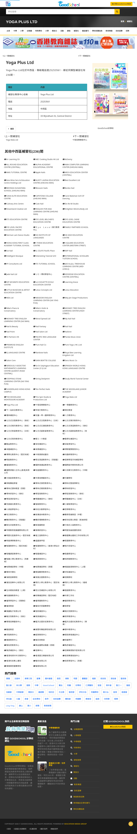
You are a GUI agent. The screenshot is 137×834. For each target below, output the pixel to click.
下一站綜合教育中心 (13, 410)
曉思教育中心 (40, 559)
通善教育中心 (10, 640)
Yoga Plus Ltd (20, 62)
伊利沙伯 (82, 692)
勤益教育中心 (10, 444)
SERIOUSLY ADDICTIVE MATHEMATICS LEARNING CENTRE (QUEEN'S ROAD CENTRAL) (15, 369)
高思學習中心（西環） (73, 661)
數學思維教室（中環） (73, 514)
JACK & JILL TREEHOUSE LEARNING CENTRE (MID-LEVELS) (74, 266)
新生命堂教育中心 (12, 525)
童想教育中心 (69, 600)
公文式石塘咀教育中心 (43, 425)
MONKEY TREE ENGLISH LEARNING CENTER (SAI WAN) (16, 319)
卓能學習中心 (69, 444)
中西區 (43, 108)
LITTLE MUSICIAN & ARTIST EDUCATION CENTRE (17, 291)
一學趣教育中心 (70, 405)
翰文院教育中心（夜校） (15, 616)
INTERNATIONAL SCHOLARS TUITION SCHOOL (76, 257)
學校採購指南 (97, 31)
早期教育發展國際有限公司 (16, 530)
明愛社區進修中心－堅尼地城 (17, 535)
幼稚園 (29, 31)
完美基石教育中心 (12, 504)
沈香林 (17, 678)
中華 (36, 685)
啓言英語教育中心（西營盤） (46, 459)
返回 (11, 129)
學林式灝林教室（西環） (15, 488)
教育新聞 (47, 705)
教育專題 (109, 31)
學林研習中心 (69, 488)
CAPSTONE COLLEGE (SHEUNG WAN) (43, 197)
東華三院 (28, 678)
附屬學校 (94, 692)
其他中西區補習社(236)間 (24, 151)
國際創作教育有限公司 (73, 465)
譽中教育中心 (69, 629)
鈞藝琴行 (67, 640)
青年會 (108, 685)
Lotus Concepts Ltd (42, 290)
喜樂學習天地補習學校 (73, 459)
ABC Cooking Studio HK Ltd (46, 159)
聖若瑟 (71, 692)
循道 (128, 685)
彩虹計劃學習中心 (41, 509)
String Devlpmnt (41, 378)
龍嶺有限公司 (40, 666)
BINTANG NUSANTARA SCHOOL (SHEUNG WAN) (15, 189)
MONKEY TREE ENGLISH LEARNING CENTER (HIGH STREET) (74, 311)
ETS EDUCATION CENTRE (15, 219)
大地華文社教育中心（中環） (76, 470)
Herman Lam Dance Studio (16, 235)
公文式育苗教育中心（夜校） (76, 425)
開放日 (54, 31)
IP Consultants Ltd (13, 264)
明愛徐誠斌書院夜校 (72, 530)
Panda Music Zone (72, 337)
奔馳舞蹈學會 (10, 483)
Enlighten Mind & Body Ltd (75, 209)
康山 (21, 705)
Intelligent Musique (13, 256)
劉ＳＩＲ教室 (40, 439)
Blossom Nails (40, 188)
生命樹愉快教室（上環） (15, 590)
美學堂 (66, 606)
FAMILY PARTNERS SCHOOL (75, 227)
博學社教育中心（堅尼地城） (17, 454)
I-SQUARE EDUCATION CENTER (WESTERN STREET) (74, 244)
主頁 (8, 31)
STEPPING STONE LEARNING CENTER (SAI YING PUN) (16, 381)
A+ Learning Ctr (12, 159)
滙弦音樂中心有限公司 (14, 582)
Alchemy (67, 159)
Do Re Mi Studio (71, 203)
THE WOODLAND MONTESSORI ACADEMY (14, 398)
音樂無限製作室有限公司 (74, 650)
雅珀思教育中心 (11, 645)
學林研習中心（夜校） (14, 493)
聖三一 (119, 685)
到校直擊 (119, 31)
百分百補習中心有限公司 (44, 590)
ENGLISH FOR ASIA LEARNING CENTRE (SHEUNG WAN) (45, 211)
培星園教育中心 (40, 470)
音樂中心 (38, 650)
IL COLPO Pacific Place (44, 250)
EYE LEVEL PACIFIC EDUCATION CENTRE (13, 228)
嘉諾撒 (41, 692)
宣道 (99, 685)
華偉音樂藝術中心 (12, 621)
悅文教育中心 (10, 514)
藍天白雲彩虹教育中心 (43, 621)
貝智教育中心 (10, 634)
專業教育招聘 (77, 796)
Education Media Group (75, 824)
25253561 (45, 101)
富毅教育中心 (40, 504)
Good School (48, 685)
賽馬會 (68, 699)
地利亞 (51, 692)
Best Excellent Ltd (71, 180)
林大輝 (19, 685)
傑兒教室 (67, 410)
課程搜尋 (76, 760)
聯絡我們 (54, 829)
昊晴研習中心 (40, 530)
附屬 (69, 685)
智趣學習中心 (69, 553)
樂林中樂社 (10, 572)
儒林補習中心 (10, 415)
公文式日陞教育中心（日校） (46, 420)
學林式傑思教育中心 (42, 483)
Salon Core (10, 360)
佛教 (67, 678)
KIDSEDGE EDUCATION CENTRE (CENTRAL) (74, 275)
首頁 (122, 21)
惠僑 (8, 678)
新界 (47, 699)
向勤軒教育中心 (70, 454)
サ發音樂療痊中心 (79, 140)
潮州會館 (48, 678)
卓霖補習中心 (40, 449)
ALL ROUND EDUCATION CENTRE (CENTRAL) (15, 165)
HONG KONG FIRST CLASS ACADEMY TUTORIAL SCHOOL (17, 244)
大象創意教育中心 (12, 478)
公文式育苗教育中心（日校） (17, 431)
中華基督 (20, 692)
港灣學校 (67, 577)
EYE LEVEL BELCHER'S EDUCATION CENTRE (43, 220)
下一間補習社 (84, 56)
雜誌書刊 (85, 31)
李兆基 (9, 699)
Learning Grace (70, 282)
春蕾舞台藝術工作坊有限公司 (76, 535)
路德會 (124, 692)
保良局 (103, 678)
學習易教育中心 (40, 493)
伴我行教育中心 (40, 410)
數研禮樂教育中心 (41, 519)
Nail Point (9, 331)
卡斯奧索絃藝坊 (40, 454)
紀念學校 (36, 699)
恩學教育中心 (69, 509)
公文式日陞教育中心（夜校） (17, 420)
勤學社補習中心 (70, 439)
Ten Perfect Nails (41, 389)
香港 (115, 692)
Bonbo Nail (68, 188)
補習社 (129, 21)
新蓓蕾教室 (39, 525)
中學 (15, 31)
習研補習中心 (40, 611)
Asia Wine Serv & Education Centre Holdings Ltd (17, 181)
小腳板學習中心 (70, 504)
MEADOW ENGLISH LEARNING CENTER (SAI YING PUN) (45, 300)
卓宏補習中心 (40, 444)
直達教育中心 (69, 590)
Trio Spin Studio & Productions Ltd (42, 398)
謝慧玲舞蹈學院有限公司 (44, 629)
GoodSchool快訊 (118, 726)
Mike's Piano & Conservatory (11, 309)
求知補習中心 (69, 572)
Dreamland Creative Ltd (15, 209)
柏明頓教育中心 (70, 559)
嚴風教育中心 (10, 465)
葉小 (29, 705)
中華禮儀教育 (54, 728)
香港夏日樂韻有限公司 (43, 655)
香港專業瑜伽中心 (71, 655)
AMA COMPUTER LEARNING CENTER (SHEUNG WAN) (76, 165)
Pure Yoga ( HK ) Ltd (72, 344)
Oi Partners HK (11, 337)
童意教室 (9, 606)
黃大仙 (105, 692)
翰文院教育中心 (70, 611)
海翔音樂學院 (10, 577)
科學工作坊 (68, 595)
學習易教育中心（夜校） (74, 493)
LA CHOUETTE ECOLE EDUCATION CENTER (43, 283)
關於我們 (43, 829)
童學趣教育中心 (40, 600)
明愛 (75, 678)
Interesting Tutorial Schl (44, 256)
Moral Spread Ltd (41, 318)
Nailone (67, 331)
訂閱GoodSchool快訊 (121, 4)
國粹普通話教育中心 (42, 465)
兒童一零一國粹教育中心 (44, 415)
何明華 (107, 699)
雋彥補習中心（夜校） (14, 650)
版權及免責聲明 (20, 829)
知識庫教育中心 (11, 595)
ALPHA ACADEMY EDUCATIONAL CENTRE (43, 165)
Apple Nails (39, 172)
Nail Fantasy (39, 326)
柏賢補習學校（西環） (43, 566)
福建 (94, 678)
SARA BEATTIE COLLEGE (44, 360)
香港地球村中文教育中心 (15, 655)
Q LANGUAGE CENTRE (14, 352)
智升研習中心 (69, 546)
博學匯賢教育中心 (71, 449)
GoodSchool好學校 (105, 128)
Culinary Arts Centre (14, 203)
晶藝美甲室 (39, 540)
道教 (28, 685)
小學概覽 (76, 735)
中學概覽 (76, 741)
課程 (68, 31)
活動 (62, 31)
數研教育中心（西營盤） (15, 519)
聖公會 (9, 685)
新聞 (37, 705)
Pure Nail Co (39, 344)
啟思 (59, 678)
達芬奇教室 (39, 640)
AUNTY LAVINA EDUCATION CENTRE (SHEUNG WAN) (46, 181)
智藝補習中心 (40, 553)
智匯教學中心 (69, 540)
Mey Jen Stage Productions (75, 297)
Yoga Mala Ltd (12, 140)
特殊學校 (38, 31)
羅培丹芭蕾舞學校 (41, 606)
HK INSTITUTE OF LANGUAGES (42, 236)
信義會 (9, 692)
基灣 (38, 678)
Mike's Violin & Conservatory (40, 309)
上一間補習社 (9, 56)
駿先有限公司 (40, 661)
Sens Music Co (70, 360)
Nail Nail (67, 326)
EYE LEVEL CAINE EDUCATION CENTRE (71, 220)
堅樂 (116, 699)
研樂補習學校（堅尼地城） (45, 595)
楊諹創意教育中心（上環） (75, 566)
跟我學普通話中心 (71, 634)
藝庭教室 (9, 629)
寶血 (60, 685)
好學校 (78, 685)
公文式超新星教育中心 (43, 431)
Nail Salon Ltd (40, 331)
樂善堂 (88, 699)
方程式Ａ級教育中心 (72, 525)
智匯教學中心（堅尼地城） (16, 546)
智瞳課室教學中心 (12, 553)
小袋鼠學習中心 (11, 509)
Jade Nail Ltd (10, 274)
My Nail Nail (69, 318)
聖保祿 (123, 678)
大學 (47, 31)
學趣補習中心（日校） (73, 499)
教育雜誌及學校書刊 (80, 803)
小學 (22, 31)
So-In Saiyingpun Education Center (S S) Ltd (46, 366)
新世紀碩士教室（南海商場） (76, 519)
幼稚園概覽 (77, 729)
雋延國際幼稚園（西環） (44, 645)
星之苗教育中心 (40, 535)
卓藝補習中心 (10, 449)
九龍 (18, 699)
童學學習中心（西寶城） (15, 600)
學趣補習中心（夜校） (43, 499)
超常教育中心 (40, 634)
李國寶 (78, 699)
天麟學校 (67, 478)
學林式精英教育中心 (42, 488)
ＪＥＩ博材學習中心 (42, 274)
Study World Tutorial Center (76, 378)
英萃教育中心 (69, 616)
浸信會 (113, 678)
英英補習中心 (40, 616)
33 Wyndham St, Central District (56, 116)
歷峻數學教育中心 (41, 572)
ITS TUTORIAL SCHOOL (44, 264)
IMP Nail (67, 250)
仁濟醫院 (89, 685)
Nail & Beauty (11, 326)
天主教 (61, 692)
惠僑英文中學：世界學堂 (57, 764)
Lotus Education (71, 290)
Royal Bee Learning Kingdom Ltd (72, 353)
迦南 (97, 699)
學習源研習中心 (11, 499)
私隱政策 (33, 829)
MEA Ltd (8, 297)
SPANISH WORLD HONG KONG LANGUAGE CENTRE (74, 366)
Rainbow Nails (40, 352)
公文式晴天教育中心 (72, 420)
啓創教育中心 (10, 459)
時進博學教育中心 (12, 540)
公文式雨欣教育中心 (13, 439)
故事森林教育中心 (41, 514)
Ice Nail (8, 250)
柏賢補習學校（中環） (14, 566)
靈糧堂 (84, 678)
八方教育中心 (69, 415)
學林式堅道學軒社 (71, 483)
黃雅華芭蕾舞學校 (12, 666)
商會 (26, 699)
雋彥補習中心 (69, 645)
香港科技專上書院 (12, 661)
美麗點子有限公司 (12, 611)
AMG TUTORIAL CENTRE (15, 172)
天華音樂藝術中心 (41, 478)
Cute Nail (38, 203)
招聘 (127, 31)
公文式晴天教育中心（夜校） (17, 425)
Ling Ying (10, 705)
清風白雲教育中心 (41, 577)
